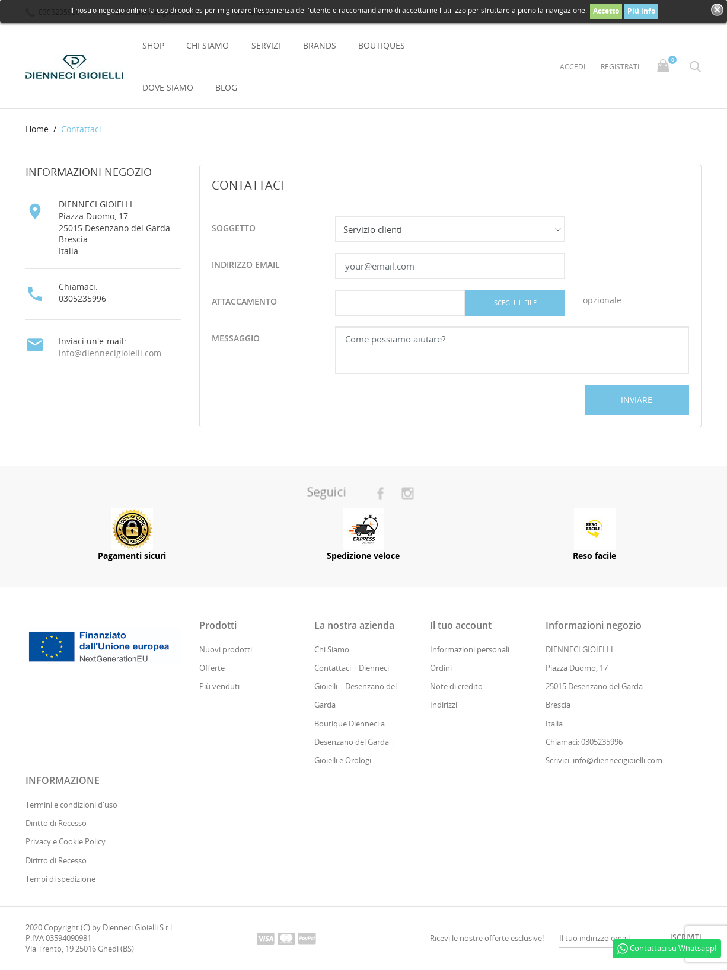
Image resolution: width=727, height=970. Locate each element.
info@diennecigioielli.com (110, 352)
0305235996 (82, 298)
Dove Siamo (167, 87)
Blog (226, 87)
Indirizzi (443, 705)
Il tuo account (461, 625)
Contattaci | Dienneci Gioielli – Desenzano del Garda (355, 686)
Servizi (265, 45)
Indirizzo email (246, 265)
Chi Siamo (207, 45)
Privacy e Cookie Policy (65, 842)
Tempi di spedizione (60, 878)
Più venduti (219, 686)
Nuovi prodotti (225, 649)
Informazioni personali (469, 649)
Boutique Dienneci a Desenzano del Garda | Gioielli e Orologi (354, 742)
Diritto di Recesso (56, 823)
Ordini (441, 667)
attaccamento (244, 302)
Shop (153, 45)
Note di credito (456, 686)
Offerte (212, 667)
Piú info (641, 11)
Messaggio (236, 338)
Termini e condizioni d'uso (71, 804)
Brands (319, 45)
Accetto (606, 11)
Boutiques (381, 45)
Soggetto (234, 228)
